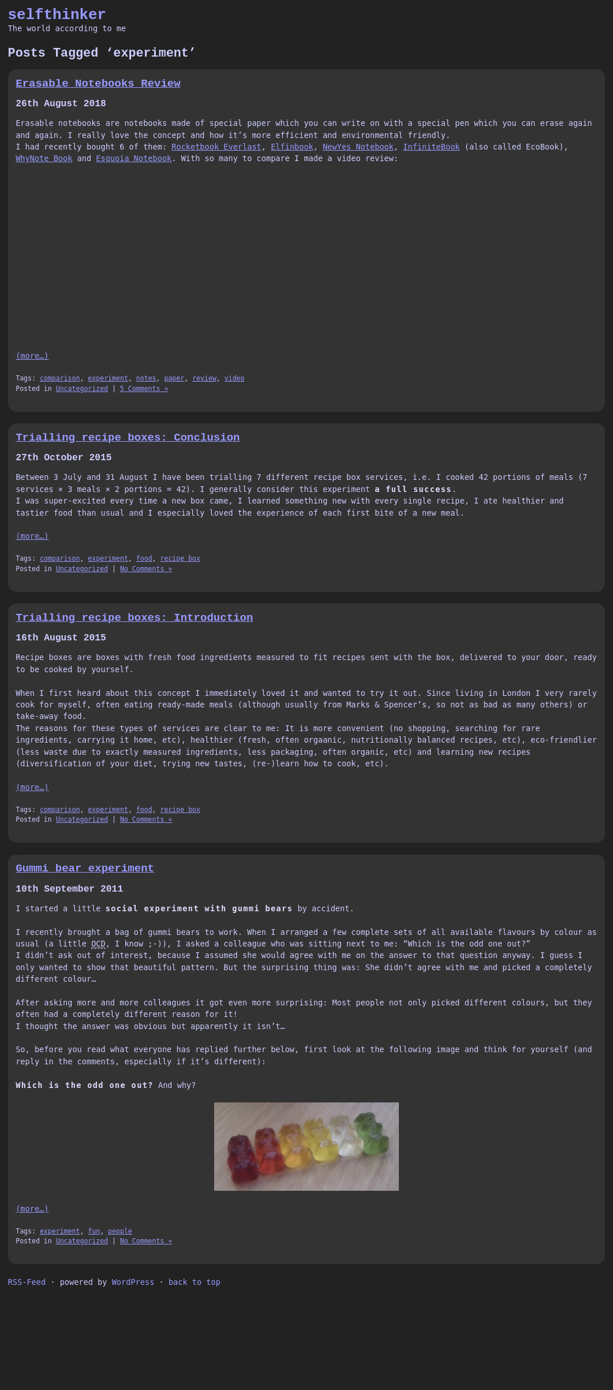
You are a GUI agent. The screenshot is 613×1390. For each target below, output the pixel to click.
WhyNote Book (44, 158)
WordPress (133, 1282)
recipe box (180, 558)
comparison (60, 378)
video (235, 378)
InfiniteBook (431, 146)
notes (146, 378)
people (120, 1231)
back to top (194, 1282)
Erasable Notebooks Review (98, 83)
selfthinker (57, 15)
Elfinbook (292, 146)
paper (174, 378)
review (204, 378)
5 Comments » (144, 389)
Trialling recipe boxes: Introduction (134, 618)
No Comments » (146, 569)
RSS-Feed (27, 1282)
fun (94, 1231)
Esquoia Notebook (133, 158)
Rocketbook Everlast (216, 146)
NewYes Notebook (358, 146)
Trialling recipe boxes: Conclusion (128, 437)
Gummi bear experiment (85, 868)
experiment (108, 378)
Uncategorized (82, 389)
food (144, 558)
